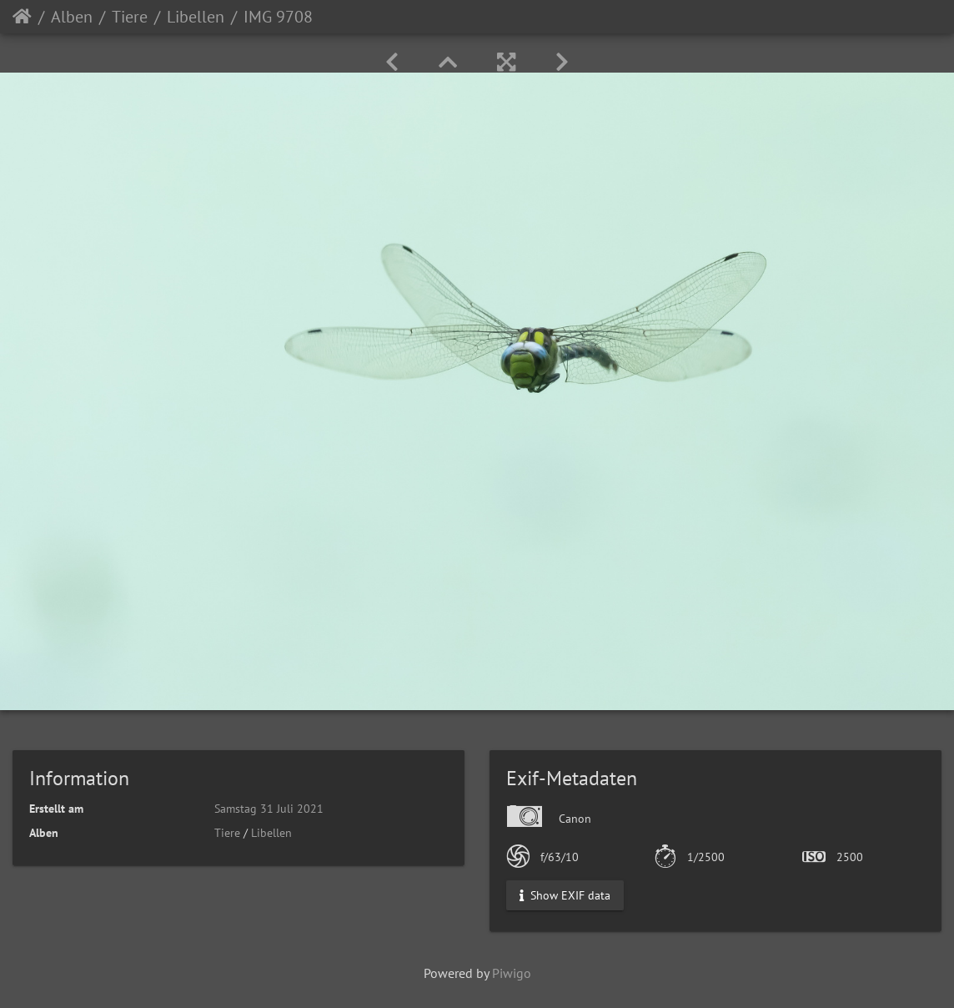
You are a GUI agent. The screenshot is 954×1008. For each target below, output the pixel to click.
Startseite (22, 16)
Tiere (130, 17)
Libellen (195, 17)
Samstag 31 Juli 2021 (269, 808)
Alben (72, 17)
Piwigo (511, 973)
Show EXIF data (565, 895)
